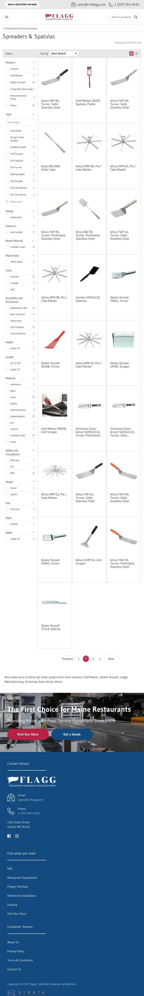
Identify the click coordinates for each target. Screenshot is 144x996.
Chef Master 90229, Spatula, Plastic (88, 102)
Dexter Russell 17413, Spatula (50, 627)
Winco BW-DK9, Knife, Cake (50, 167)
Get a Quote (72, 734)
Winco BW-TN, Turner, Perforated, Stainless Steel (88, 235)
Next (111, 659)
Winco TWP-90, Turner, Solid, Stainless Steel (119, 104)
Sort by (44, 53)
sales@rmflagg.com (30, 800)
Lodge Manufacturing (21, 88)
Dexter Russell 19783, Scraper (120, 364)
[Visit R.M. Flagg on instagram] (17, 836)
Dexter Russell (17, 82)
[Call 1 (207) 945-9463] (124, 4)
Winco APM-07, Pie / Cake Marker (123, 167)
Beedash (70, 984)
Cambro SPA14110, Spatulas (88, 299)
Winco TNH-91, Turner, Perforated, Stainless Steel (122, 563)
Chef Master (16, 75)
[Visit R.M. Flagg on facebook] (9, 836)
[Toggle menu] (6, 17)
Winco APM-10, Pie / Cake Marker (88, 364)
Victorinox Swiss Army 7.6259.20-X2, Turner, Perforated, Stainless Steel (88, 432)
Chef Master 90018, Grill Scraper (53, 430)
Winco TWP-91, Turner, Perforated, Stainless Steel (53, 235)
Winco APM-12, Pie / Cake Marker (54, 496)
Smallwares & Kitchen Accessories (21, 28)
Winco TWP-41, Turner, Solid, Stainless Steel (119, 235)
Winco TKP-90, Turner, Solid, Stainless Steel (50, 104)
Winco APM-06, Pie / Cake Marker (89, 167)
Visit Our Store (28, 734)
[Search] (124, 17)
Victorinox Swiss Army (18, 97)
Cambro (14, 68)
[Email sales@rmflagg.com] (88, 4)
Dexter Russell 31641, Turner (119, 299)
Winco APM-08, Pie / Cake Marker (54, 299)
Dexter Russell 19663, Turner (50, 561)
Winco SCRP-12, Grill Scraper (89, 561)
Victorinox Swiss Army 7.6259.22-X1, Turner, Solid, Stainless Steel (122, 432)
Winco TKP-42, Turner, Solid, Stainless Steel (85, 498)
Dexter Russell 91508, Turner (50, 364)
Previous (67, 659)
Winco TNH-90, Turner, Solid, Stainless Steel (119, 498)
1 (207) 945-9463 (29, 813)
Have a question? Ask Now (22, 4)
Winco (13, 105)
